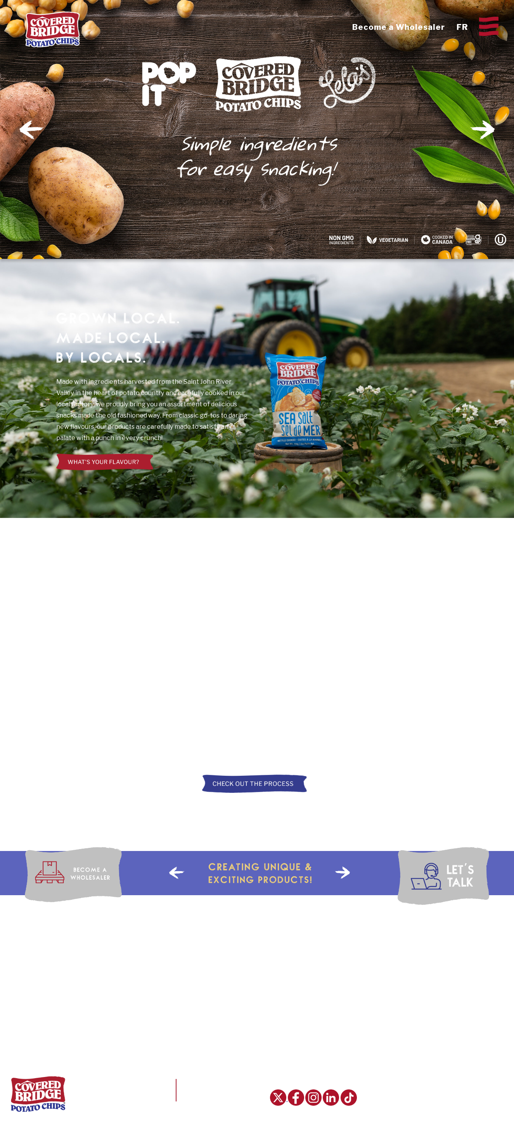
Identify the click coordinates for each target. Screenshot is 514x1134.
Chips (390, 1083)
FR (462, 27)
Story (391, 1094)
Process (394, 1106)
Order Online (452, 1117)
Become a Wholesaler (398, 27)
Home (384, 1071)
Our (448, 1071)
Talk (448, 1094)
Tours (391, 1117)
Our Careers (452, 1083)
